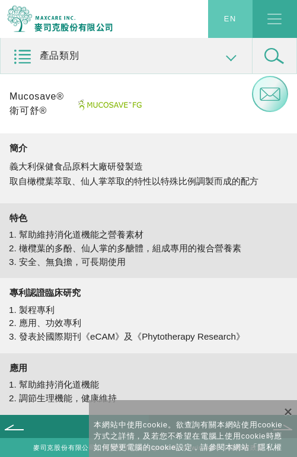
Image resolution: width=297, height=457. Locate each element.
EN (230, 19)
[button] (126, 56)
